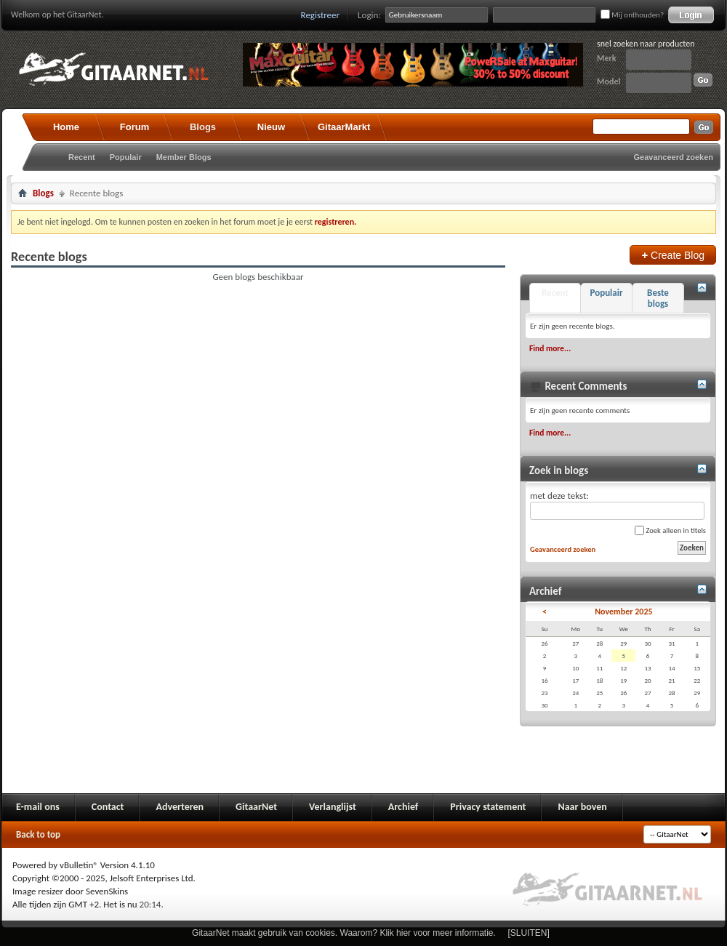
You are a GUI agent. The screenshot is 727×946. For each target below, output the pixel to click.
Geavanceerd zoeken (673, 157)
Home (66, 126)
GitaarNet (256, 807)
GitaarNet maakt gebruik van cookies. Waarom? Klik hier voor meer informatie (342, 933)
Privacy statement (488, 807)
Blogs (203, 126)
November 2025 (623, 611)
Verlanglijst (332, 807)
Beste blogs (658, 298)
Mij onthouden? (632, 15)
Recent (81, 157)
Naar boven (582, 807)
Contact (108, 807)
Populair (126, 157)
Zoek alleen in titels (670, 530)
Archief (403, 807)
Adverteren (180, 807)
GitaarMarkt (344, 126)
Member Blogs (184, 157)
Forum (134, 126)
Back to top (38, 834)
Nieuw (271, 126)
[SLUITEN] (529, 933)
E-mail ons (38, 807)
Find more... (550, 348)
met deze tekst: (617, 505)
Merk (606, 58)
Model (608, 81)
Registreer (320, 14)
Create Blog (672, 255)
